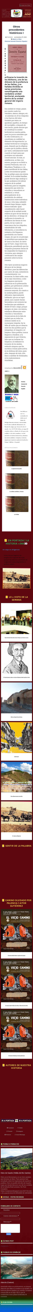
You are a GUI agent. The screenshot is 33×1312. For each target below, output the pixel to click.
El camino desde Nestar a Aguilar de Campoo (16, 955)
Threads (9, 1131)
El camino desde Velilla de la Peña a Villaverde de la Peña (16, 1005)
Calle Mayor (16, 756)
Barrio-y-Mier (17, 39)
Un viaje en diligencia (11, 550)
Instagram (19, 1131)
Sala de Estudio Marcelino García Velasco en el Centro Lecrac (16, 637)
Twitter (20, 1128)
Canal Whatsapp (20, 1134)
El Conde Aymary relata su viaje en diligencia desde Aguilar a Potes (16, 677)
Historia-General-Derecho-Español (16, 41)
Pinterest (8, 1134)
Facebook (10, 1128)
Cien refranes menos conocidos (16, 796)
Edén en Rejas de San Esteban (16, 717)
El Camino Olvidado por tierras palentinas (16, 1055)
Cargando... (5, 1246)
